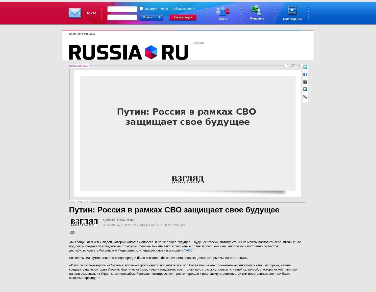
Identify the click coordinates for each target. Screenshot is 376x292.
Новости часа (78, 65)
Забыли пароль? (183, 9)
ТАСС (188, 250)
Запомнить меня (156, 9)
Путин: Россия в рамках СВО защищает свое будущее (174, 210)
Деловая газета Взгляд (119, 220)
